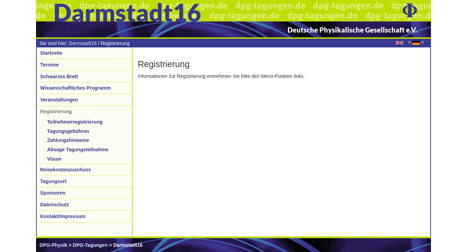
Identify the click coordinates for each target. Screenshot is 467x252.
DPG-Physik (53, 245)
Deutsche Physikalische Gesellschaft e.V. (352, 30)
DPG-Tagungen (90, 245)
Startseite (51, 53)
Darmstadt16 (83, 43)
